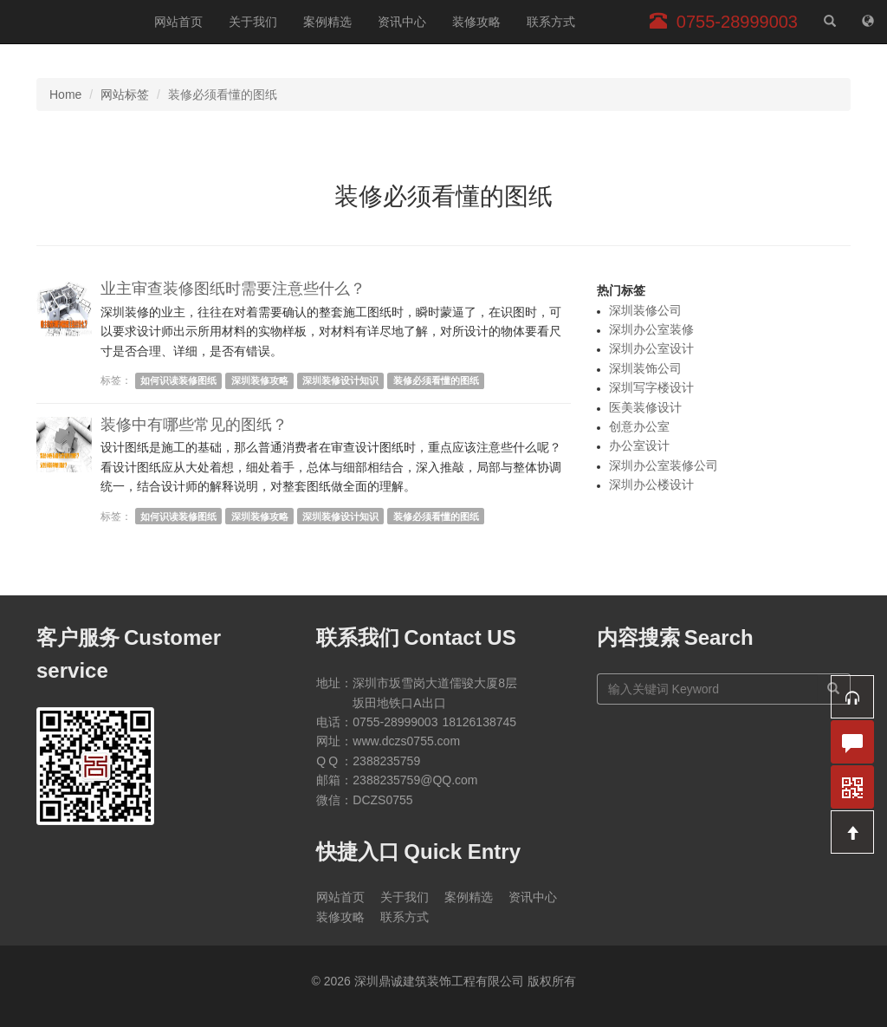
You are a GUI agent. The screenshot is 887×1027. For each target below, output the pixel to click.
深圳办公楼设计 (651, 484)
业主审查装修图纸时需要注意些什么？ (233, 288)
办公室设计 (639, 445)
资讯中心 (402, 22)
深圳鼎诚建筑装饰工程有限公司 (70, 21)
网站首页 (178, 22)
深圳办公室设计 (651, 348)
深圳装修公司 (645, 310)
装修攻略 (476, 22)
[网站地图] (868, 21)
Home (65, 94)
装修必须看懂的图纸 (436, 380)
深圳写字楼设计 (651, 387)
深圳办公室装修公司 (663, 465)
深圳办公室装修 (651, 329)
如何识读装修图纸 (178, 380)
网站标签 (124, 94)
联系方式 (551, 22)
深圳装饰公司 (645, 368)
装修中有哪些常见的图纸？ (194, 424)
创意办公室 (639, 426)
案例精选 (327, 22)
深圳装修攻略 (259, 380)
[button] (852, 696)
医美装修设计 (645, 407)
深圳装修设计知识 (340, 380)
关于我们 (253, 22)
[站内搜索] (830, 21)
